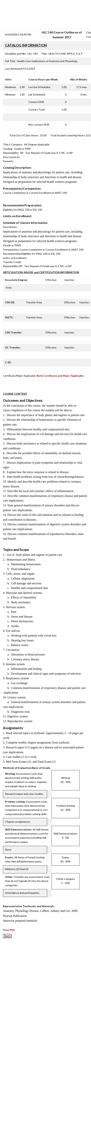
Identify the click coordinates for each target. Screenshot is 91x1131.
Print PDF (9, 930)
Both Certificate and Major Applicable (60, 375)
